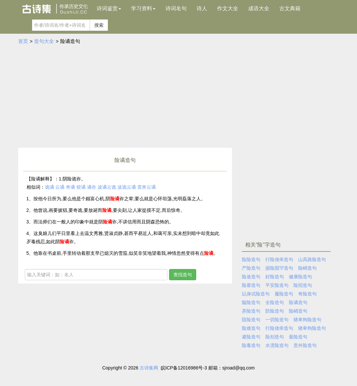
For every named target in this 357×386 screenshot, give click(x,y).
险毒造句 (251, 345)
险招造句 (302, 285)
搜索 (99, 25)
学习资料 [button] (143, 8)
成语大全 (258, 8)
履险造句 (284, 293)
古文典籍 (289, 8)
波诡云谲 (126, 187)
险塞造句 (251, 285)
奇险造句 (307, 293)
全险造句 (274, 302)
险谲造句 (298, 302)
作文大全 (227, 8)
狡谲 (81, 187)
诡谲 (49, 187)
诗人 (202, 8)
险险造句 (251, 259)
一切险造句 (277, 319)
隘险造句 (251, 302)
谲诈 (91, 187)
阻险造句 (251, 319)
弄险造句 (251, 311)
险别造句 (274, 336)
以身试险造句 (256, 293)
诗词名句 (176, 8)
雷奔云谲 (146, 187)
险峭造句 (307, 268)
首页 (23, 41)
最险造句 (298, 336)
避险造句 (251, 336)
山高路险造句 (312, 259)
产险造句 (251, 268)
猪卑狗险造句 (307, 319)
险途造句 (251, 276)
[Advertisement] (178, 98)
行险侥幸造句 (279, 259)
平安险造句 (277, 285)
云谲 (60, 187)
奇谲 (70, 187)
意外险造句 (305, 345)
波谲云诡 (107, 187)
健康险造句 (300, 276)
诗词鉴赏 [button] (109, 8)
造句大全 (44, 41)
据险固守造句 (279, 268)
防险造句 (274, 311)
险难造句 (251, 328)
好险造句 (274, 276)
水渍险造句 (277, 345)
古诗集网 (149, 367)
